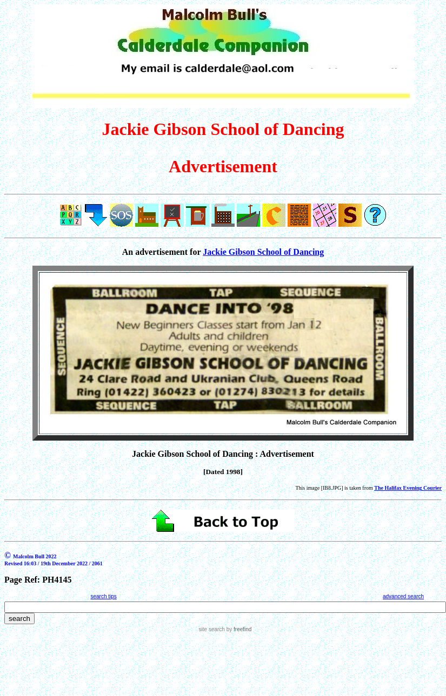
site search (212, 629)
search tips (103, 596)
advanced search (403, 596)
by (238, 629)
